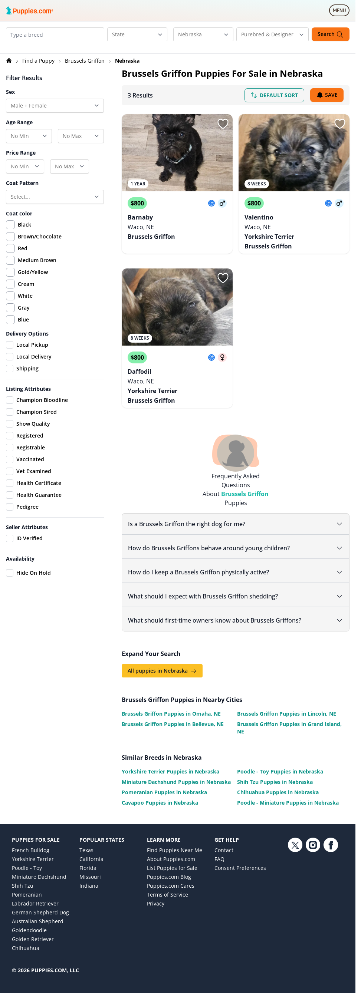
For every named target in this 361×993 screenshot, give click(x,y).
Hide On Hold (28, 581)
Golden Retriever (33, 929)
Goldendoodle (29, 920)
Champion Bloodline (37, 408)
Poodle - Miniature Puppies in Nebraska (288, 793)
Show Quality (28, 432)
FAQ (219, 849)
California (91, 849)
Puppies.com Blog (169, 867)
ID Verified (24, 547)
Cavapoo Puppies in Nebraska (160, 793)
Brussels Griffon (85, 69)
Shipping (22, 377)
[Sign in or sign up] (223, 132)
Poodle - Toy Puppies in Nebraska (280, 762)
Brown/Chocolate (40, 244)
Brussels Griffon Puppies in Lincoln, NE (286, 704)
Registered (24, 444)
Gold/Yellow (33, 280)
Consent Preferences (240, 858)
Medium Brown (37, 268)
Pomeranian (27, 885)
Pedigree (22, 515)
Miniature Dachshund (39, 867)
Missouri (90, 867)
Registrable (25, 456)
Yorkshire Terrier (33, 849)
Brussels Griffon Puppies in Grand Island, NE (289, 718)
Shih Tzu (22, 876)
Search (331, 34)
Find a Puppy (39, 69)
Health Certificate (33, 491)
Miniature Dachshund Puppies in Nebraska (176, 772)
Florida (87, 858)
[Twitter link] (295, 889)
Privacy (155, 894)
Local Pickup (27, 353)
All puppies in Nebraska (162, 661)
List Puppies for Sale (172, 858)
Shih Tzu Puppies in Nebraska (275, 772)
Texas (86, 840)
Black (24, 233)
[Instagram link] (313, 889)
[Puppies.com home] (29, 10)
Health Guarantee (34, 503)
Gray (24, 316)
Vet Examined (28, 480)
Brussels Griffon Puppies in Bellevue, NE (173, 714)
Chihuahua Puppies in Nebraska (278, 782)
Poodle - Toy (27, 858)
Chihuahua (25, 938)
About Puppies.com (171, 849)
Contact (223, 840)
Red (22, 256)
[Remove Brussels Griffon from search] (34, 50)
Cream (26, 292)
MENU (341, 11)
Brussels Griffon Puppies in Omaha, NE (171, 704)
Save (327, 104)
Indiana (88, 876)
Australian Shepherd (37, 912)
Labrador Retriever (35, 894)
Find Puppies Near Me (174, 840)
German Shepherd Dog (40, 903)
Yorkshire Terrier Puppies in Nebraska (170, 762)
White (25, 304)
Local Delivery (29, 365)
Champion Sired (31, 420)
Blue (23, 327)
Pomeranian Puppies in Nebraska (164, 782)
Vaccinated (25, 468)
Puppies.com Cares (170, 876)
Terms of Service (167, 885)
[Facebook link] (330, 889)
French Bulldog (30, 840)
